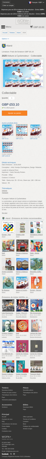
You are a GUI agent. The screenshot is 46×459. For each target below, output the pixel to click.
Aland (19, 33)
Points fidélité (6, 426)
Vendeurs (4, 407)
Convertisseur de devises (9, 424)
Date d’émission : (7, 165)
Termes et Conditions (29, 419)
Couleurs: (5, 177)
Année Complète (7, 272)
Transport (5, 193)
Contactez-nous (6, 431)
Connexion (6, 2)
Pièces (25, 388)
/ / (36, 2)
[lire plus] (4, 213)
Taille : (4, 180)
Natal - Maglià (34, 253)
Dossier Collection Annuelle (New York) (14, 374)
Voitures (4, 191)
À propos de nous (7, 419)
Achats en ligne (27, 428)
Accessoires (7, 405)
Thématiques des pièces (30, 392)
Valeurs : (4, 183)
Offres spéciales (28, 416)
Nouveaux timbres (7, 390)
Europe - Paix (6, 235)
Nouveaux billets (28, 407)
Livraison (25, 421)
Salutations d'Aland (36, 235)
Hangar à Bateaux (22, 253)
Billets (25, 405)
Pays (3, 397)
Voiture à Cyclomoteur (23, 290)
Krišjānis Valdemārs (8, 333)
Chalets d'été (20, 235)
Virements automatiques (9, 399)
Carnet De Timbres (22, 354)
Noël (3, 253)
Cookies (4, 428)
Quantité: (5, 98)
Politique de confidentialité (31, 426)
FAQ (3, 421)
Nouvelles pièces (28, 390)
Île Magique (5, 290)
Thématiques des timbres (9, 395)
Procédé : (5, 175)
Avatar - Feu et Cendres (24, 313)
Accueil (5, 33)
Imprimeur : (5, 172)
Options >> (5, 39)
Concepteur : (6, 167)
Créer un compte (8, 5)
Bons (24, 424)
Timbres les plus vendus (9, 392)
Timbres (12, 33)
